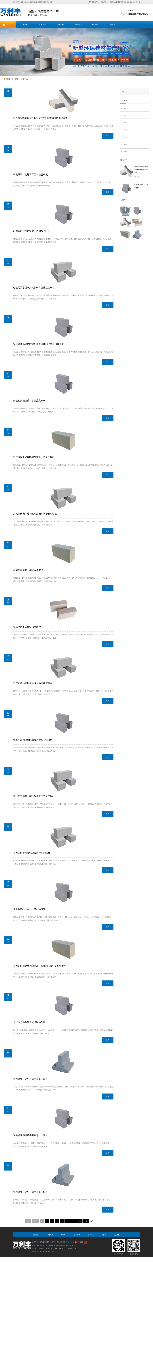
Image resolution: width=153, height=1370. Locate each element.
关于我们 (24, 25)
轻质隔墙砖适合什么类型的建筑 (29, 909)
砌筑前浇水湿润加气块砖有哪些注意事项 (34, 287)
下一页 (79, 1221)
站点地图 (117, 1235)
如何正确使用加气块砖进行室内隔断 (31, 853)
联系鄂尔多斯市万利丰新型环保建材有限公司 (125, 2)
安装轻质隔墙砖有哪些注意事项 (29, 400)
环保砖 (125, 151)
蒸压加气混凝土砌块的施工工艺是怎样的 (34, 796)
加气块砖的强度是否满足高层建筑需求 (32, 683)
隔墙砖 (125, 144)
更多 (107, 135)
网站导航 (104, 2)
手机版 (80, 1242)
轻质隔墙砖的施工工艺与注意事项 (30, 174)
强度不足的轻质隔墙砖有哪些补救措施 (32, 739)
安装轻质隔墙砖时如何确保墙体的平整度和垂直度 (38, 344)
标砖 (125, 115)
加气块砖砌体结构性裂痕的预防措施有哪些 (35, 513)
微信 (90, 2)
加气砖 (125, 122)
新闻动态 (60, 25)
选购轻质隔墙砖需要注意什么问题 (30, 1135)
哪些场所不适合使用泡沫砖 (27, 626)
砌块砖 (125, 130)
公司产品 (42, 25)
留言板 (113, 25)
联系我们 (95, 25)
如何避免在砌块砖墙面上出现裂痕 (30, 1079)
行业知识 (78, 25)
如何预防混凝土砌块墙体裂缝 (28, 570)
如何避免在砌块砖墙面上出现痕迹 (30, 1192)
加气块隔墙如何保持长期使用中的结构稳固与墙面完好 (40, 118)
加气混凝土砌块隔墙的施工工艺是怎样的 (34, 457)
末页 (86, 1221)
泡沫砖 (125, 137)
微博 (93, 2)
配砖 (125, 108)
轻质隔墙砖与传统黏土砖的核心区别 (31, 231)
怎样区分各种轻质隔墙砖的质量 (29, 1022)
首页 (8, 25)
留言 (96, 2)
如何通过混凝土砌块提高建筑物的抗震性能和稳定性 (39, 966)
